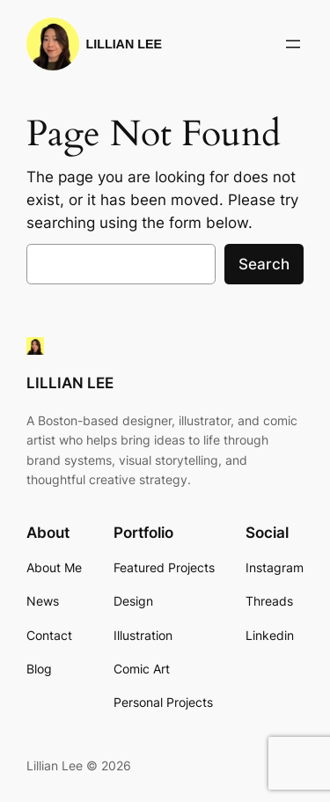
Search (264, 264)
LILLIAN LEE (124, 44)
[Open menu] (293, 44)
